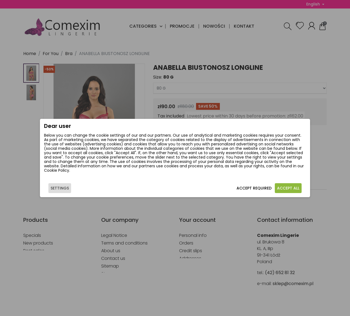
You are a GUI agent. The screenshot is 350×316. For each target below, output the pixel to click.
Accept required (252, 189)
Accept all (286, 189)
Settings (61, 189)
